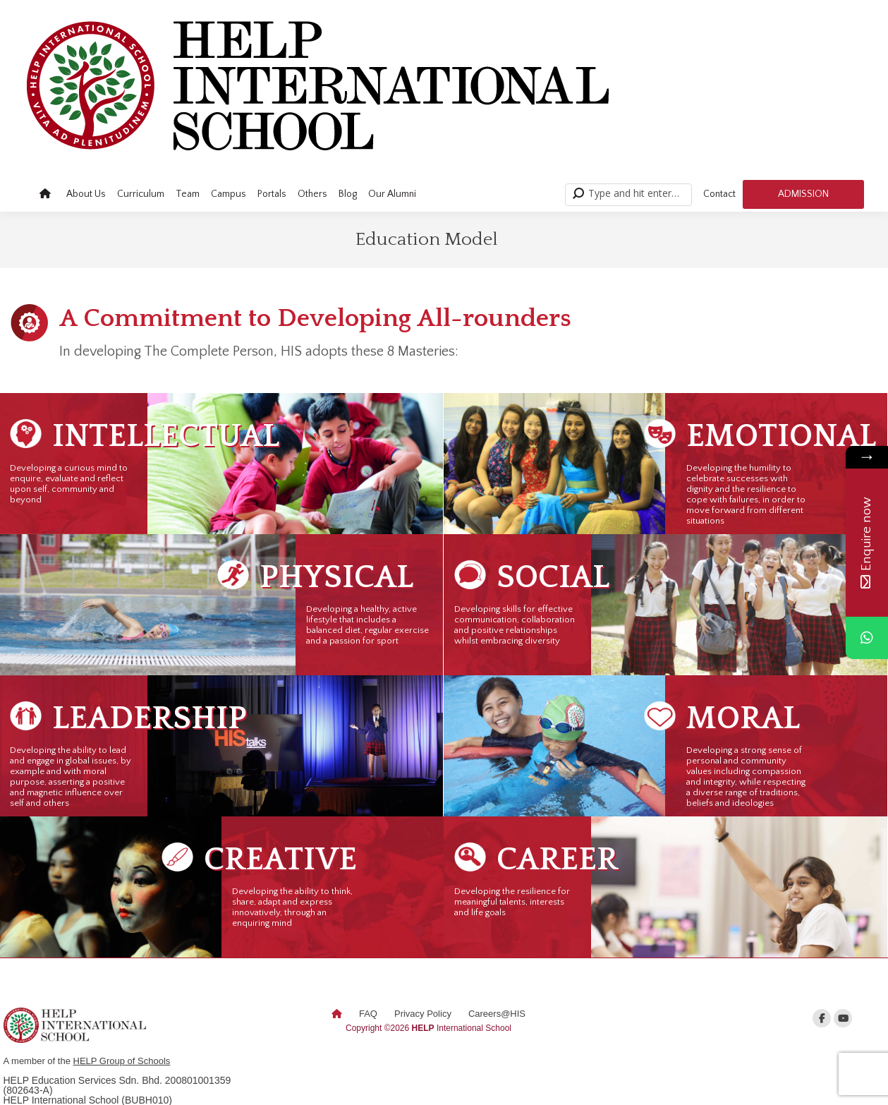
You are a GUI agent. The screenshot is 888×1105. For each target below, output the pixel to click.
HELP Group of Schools (122, 1061)
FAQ (368, 1013)
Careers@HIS (496, 1013)
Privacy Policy (422, 1013)
